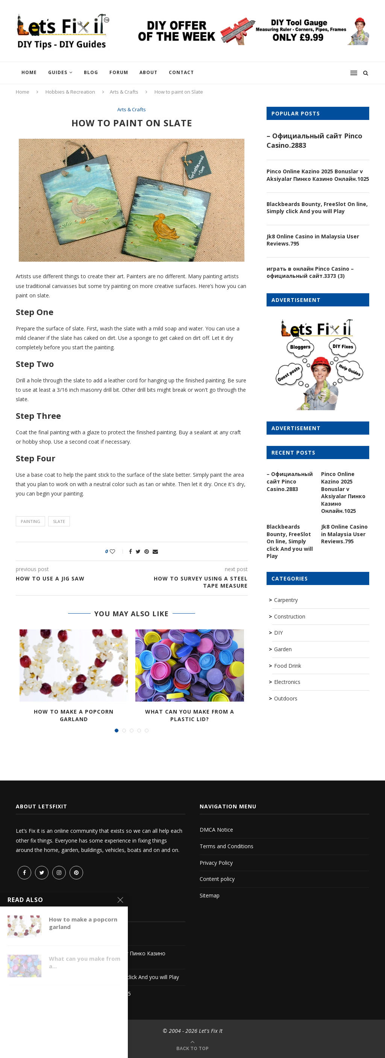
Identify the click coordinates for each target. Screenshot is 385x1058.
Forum (118, 72)
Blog (91, 72)
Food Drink (287, 665)
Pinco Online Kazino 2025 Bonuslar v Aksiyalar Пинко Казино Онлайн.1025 (318, 175)
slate (59, 521)
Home (29, 72)
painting (30, 521)
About (148, 72)
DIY (278, 632)
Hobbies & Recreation (70, 91)
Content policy (217, 878)
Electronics (287, 681)
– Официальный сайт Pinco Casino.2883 (314, 140)
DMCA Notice (216, 829)
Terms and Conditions (226, 846)
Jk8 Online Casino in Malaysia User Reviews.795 (313, 240)
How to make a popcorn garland (74, 715)
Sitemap (210, 895)
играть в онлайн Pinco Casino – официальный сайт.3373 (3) (310, 272)
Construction (289, 616)
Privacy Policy (216, 862)
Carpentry (286, 599)
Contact (181, 72)
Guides (57, 72)
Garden (283, 649)
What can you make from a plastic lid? (189, 715)
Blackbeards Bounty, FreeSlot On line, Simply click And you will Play (317, 207)
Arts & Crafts (124, 91)
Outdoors (285, 698)
